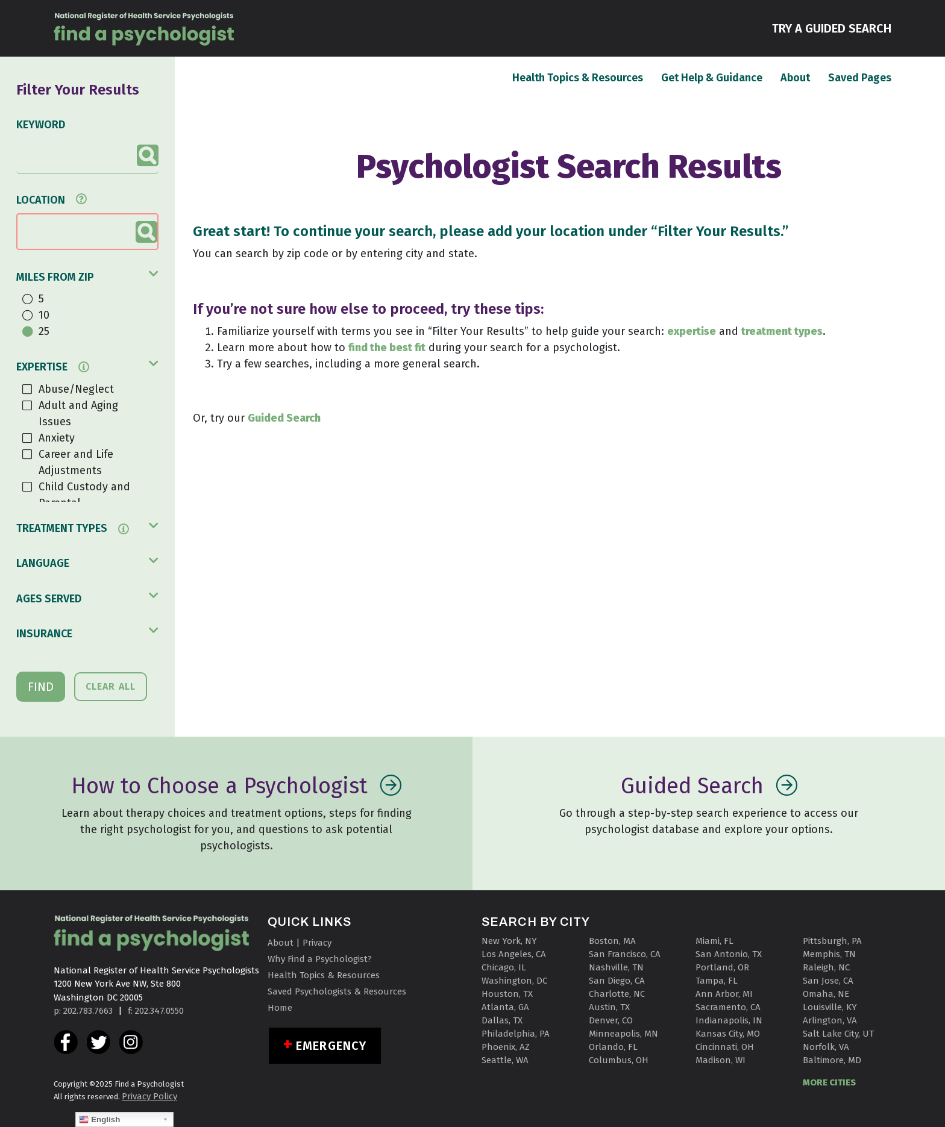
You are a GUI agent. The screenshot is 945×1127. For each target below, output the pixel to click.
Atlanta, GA (505, 1007)
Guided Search (284, 418)
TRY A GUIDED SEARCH (831, 27)
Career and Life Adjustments (76, 462)
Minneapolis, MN (623, 1033)
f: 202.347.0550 (156, 1010)
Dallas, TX (502, 1020)
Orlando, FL (613, 1046)
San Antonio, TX (728, 954)
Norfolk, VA (826, 1046)
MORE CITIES (829, 1082)
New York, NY (509, 940)
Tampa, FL (716, 980)
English (99, 1120)
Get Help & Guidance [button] (711, 77)
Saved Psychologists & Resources (337, 991)
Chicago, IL (504, 967)
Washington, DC (514, 980)
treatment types (782, 331)
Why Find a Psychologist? (320, 959)
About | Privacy (299, 942)
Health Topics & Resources (577, 77)
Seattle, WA (505, 1060)
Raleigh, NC (826, 967)
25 (44, 331)
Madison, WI (720, 1060)
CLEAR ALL (111, 686)
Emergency (331, 1045)
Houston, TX (507, 993)
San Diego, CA (617, 980)
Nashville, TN (616, 967)
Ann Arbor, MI (724, 993)
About (795, 77)
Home (280, 1007)
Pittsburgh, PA (832, 940)
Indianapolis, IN (728, 1020)
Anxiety (57, 438)
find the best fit (386, 347)
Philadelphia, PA (516, 1033)
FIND (41, 686)
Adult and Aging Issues (78, 413)
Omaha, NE (826, 993)
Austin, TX (609, 1007)
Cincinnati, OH (724, 1046)
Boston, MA (612, 940)
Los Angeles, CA (514, 954)
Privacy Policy (149, 1096)
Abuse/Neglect (76, 389)
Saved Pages (859, 77)
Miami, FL (714, 940)
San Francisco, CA (625, 954)
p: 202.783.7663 (83, 1010)
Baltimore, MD (832, 1060)
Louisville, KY (830, 1007)
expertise (691, 331)
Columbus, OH (618, 1060)
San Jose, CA (828, 980)
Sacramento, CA (728, 1007)
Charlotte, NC (617, 993)
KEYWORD (40, 124)
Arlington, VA (830, 1020)
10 (44, 315)
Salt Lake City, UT (838, 1033)
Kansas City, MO (727, 1033)
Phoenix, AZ (506, 1046)
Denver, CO (611, 1020)
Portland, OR (722, 967)
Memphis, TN (829, 954)
